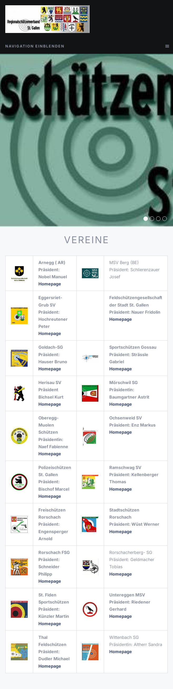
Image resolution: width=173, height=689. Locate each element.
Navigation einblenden (35, 46)
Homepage (120, 574)
